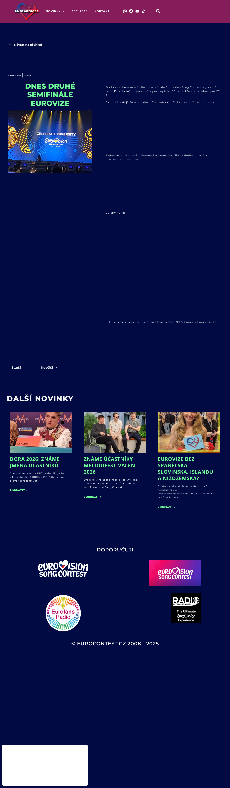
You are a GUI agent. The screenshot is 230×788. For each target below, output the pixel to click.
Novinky (55, 11)
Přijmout (73, 774)
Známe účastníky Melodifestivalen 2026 (109, 466)
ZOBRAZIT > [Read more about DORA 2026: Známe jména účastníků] (18, 491)
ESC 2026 (79, 11)
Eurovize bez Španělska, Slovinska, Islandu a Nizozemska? (185, 469)
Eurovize (27, 76)
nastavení (35, 781)
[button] (161, 11)
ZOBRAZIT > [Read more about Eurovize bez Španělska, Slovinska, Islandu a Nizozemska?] (166, 507)
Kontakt (101, 11)
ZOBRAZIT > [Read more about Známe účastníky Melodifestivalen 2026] (92, 497)
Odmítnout (73, 780)
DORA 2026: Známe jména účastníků (35, 462)
